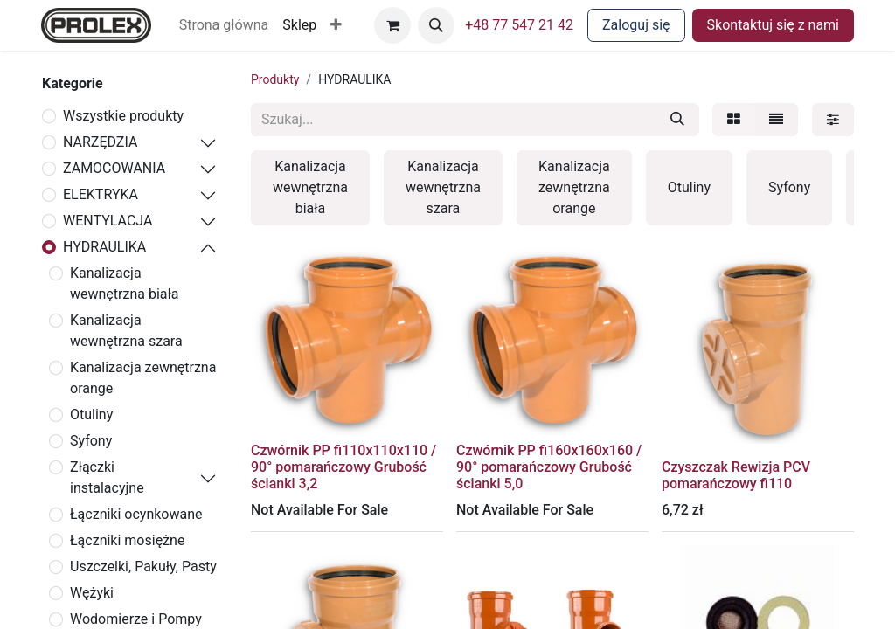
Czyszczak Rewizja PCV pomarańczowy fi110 (736, 475)
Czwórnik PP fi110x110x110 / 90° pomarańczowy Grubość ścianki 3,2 (343, 467)
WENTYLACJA (107, 220)
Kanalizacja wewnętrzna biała (124, 283)
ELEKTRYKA (100, 194)
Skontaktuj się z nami (773, 25)
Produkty (275, 79)
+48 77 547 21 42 (519, 25)
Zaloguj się (636, 25)
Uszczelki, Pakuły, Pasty (143, 566)
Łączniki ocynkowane (136, 514)
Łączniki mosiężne (127, 540)
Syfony (91, 440)
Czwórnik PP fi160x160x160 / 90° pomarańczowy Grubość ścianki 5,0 (549, 467)
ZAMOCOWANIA (114, 168)
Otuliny (91, 414)
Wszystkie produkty (123, 115)
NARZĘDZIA (100, 142)
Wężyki (92, 592)
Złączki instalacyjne (107, 477)
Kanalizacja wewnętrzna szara (126, 330)
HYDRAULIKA (104, 246)
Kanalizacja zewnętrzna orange (143, 378)
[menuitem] (224, 25)
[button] (336, 25)
